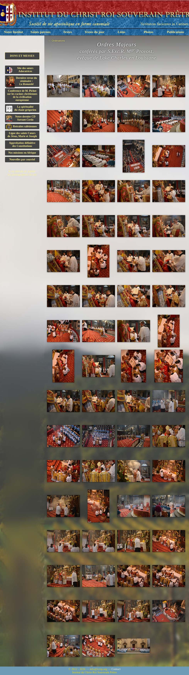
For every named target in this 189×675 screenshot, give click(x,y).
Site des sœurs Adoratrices (19, 70)
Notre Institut (13, 32)
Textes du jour (94, 32)
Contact (116, 669)
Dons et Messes (22, 55)
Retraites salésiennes (21, 126)
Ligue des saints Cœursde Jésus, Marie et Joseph (22, 135)
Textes (67, 32)
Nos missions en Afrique (22, 152)
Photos (148, 32)
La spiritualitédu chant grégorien (21, 108)
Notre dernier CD (20, 118)
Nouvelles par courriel (22, 159)
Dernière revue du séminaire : (21, 82)
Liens (121, 32)
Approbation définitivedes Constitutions (22, 144)
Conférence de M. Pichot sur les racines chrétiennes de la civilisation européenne (22, 95)
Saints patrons (40, 32)
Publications (175, 32)
